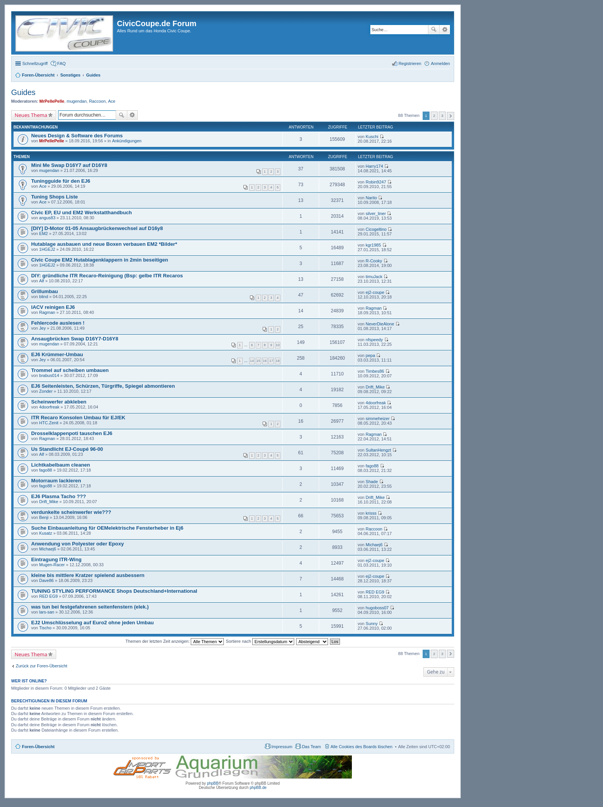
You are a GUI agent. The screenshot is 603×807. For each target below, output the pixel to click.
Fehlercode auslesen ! (58, 323)
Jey (42, 328)
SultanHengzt (378, 450)
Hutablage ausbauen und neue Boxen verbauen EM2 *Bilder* (104, 244)
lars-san (46, 612)
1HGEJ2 (47, 249)
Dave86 (46, 580)
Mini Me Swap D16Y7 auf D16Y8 (69, 165)
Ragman (47, 312)
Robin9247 (376, 182)
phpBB (212, 783)
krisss (371, 513)
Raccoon (97, 101)
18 (278, 361)
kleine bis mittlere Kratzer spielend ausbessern (88, 575)
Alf (41, 280)
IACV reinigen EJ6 (53, 307)
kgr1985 (373, 245)
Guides (23, 92)
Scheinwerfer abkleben (59, 402)
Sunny (372, 623)
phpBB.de (258, 787)
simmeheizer (378, 418)
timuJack (374, 276)
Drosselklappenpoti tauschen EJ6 (71, 433)
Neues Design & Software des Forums (77, 135)
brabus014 (49, 375)
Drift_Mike (375, 387)
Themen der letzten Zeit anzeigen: (174, 641)
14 (252, 361)
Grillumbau (44, 291)
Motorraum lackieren (56, 481)
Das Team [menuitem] (311, 746)
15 (258, 361)
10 (278, 345)
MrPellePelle (51, 101)
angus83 (47, 217)
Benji (43, 517)
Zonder (46, 391)
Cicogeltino (376, 229)
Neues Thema (31, 115)
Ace (111, 101)
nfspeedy (374, 339)
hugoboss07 (377, 607)
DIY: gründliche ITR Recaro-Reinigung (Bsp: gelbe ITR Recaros (107, 275)
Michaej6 (47, 549)
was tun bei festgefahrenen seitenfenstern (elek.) (90, 607)
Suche (434, 29)
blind (43, 296)
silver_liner (376, 213)
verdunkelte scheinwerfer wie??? (71, 512)
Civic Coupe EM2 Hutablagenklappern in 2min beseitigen (99, 260)
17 (271, 361)
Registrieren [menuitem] (409, 63)
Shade (372, 481)
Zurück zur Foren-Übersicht (41, 666)
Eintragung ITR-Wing (56, 559)
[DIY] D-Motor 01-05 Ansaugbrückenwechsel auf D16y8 (97, 228)
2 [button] (434, 115)
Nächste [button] (450, 116)
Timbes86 (375, 371)
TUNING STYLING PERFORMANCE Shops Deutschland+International (114, 591)
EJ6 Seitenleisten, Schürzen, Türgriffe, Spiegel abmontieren (103, 386)
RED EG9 (48, 596)
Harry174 (374, 166)
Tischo (45, 627)
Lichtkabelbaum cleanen (60, 465)
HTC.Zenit (48, 422)
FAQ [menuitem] (61, 63)
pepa (370, 355)
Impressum (282, 746)
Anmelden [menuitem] (440, 63)
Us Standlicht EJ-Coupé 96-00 (67, 449)
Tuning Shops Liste (54, 197)
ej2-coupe (375, 292)
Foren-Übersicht (38, 746)
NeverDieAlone (380, 324)
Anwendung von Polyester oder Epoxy (77, 544)
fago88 (45, 470)
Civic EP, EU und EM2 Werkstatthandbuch (81, 212)
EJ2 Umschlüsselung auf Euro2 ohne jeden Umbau (92, 622)
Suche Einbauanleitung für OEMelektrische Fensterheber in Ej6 (107, 528)
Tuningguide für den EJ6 (60, 181)
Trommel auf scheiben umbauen (70, 370)
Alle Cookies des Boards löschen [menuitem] (362, 746)
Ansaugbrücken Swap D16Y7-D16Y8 (74, 339)
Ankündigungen (126, 140)
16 (265, 361)
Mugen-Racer (52, 564)
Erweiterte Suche (445, 29)
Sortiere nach (260, 641)
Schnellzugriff (35, 63)
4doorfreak (49, 407)
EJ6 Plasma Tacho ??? (58, 496)
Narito (371, 197)
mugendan (77, 101)
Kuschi (372, 136)
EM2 (43, 233)
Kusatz (45, 533)
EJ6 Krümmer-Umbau (57, 354)
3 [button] (442, 115)
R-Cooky (374, 260)
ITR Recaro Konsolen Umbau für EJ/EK (78, 417)
